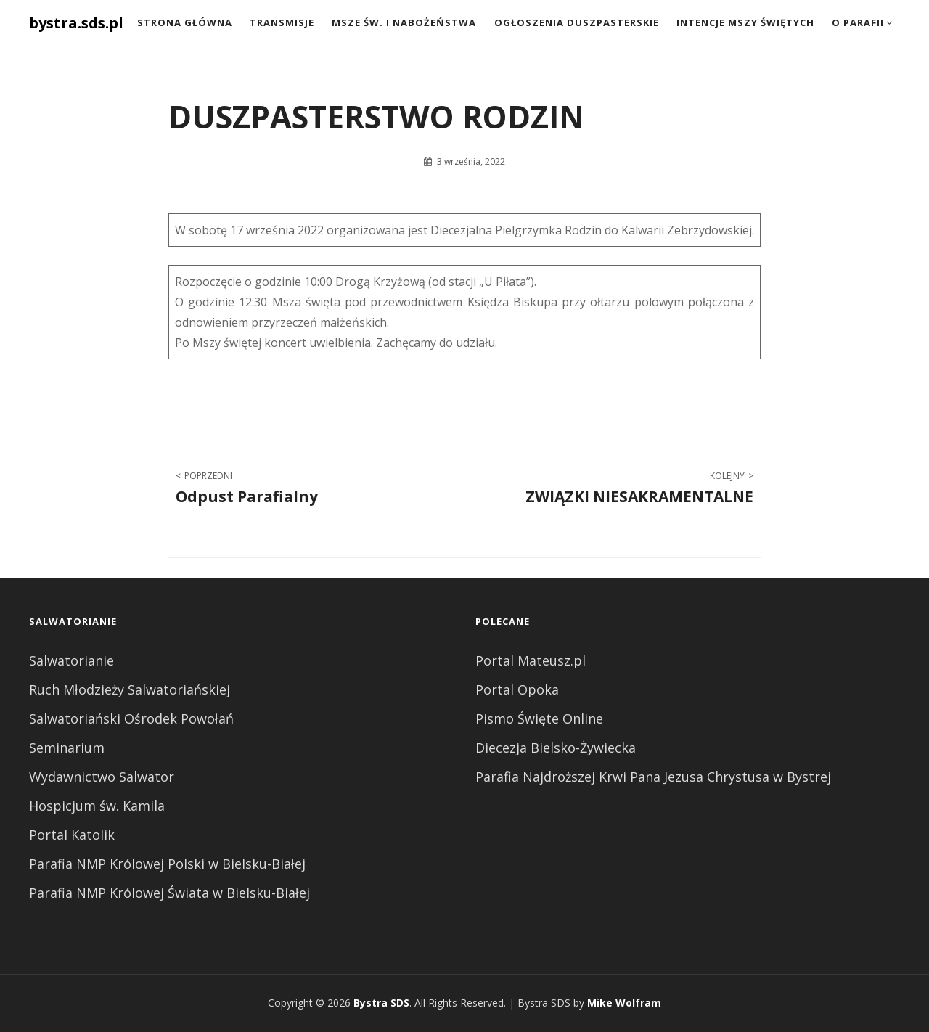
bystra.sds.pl (76, 23)
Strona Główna (184, 22)
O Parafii (858, 22)
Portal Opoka (517, 689)
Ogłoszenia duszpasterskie (576, 22)
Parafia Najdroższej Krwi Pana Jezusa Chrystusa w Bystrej (653, 776)
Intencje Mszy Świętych (745, 22)
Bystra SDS (381, 1003)
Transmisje (282, 22)
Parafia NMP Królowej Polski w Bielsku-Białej (167, 863)
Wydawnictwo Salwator (101, 776)
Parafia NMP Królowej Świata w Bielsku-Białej (169, 892)
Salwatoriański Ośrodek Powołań (131, 718)
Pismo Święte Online (539, 718)
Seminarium (67, 747)
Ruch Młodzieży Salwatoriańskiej (129, 689)
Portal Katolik (72, 834)
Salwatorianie (71, 660)
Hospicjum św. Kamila (97, 805)
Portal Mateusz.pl (530, 660)
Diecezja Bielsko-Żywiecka (555, 747)
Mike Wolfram (624, 1003)
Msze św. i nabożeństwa (404, 22)
